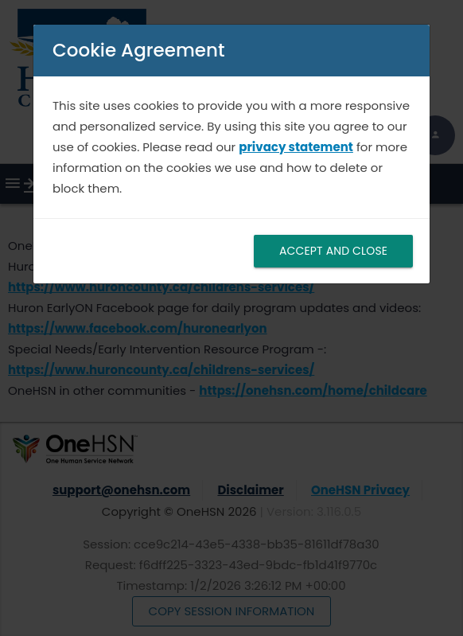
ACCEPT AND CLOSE (333, 251)
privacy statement (296, 147)
